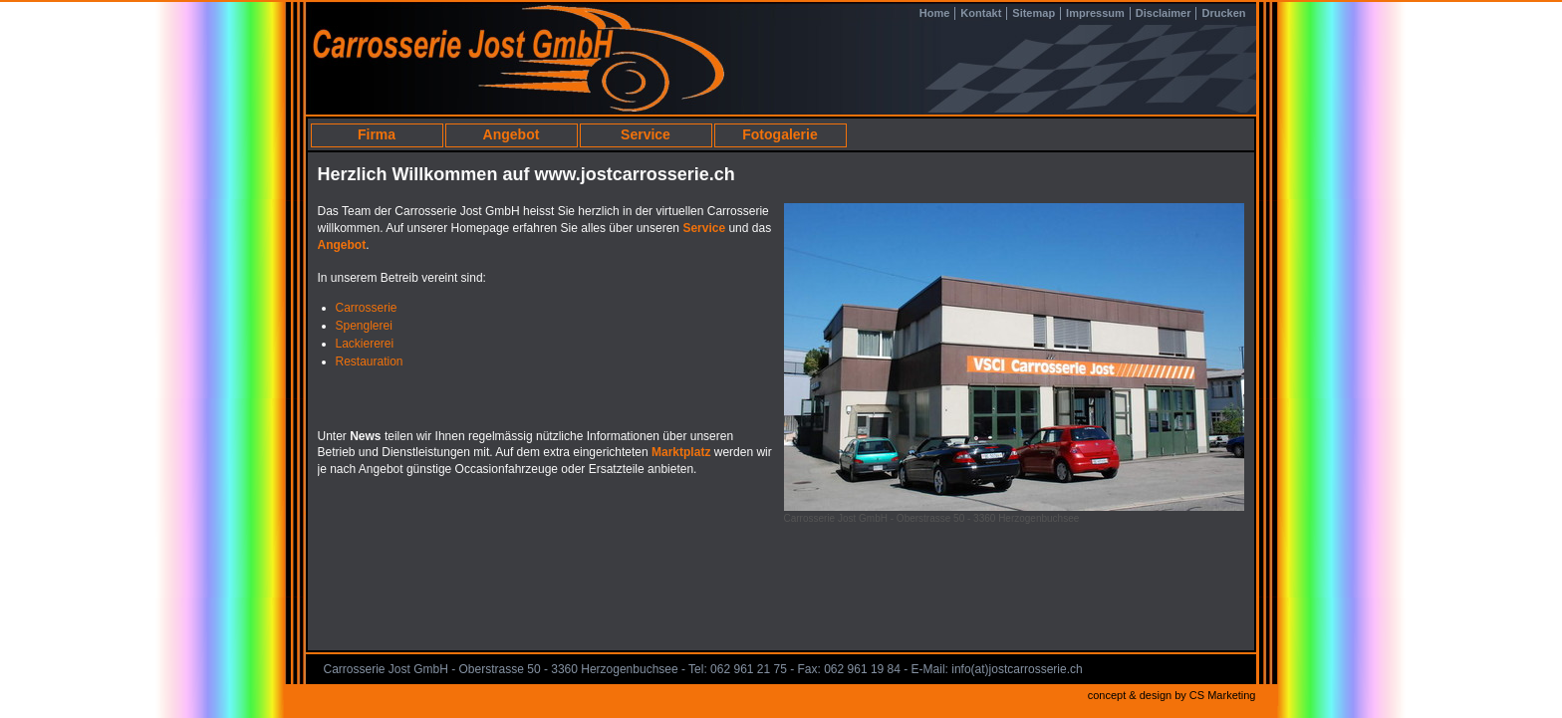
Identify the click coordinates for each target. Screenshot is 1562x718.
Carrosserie (366, 308)
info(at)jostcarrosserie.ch (1016, 669)
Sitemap (1033, 13)
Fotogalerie (779, 134)
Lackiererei (365, 344)
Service (645, 134)
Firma (376, 134)
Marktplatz (682, 452)
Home (934, 13)
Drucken (1223, 13)
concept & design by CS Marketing (1172, 695)
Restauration (369, 361)
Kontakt (980, 13)
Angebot (511, 134)
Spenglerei (364, 326)
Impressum (1095, 13)
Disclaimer (1163, 13)
